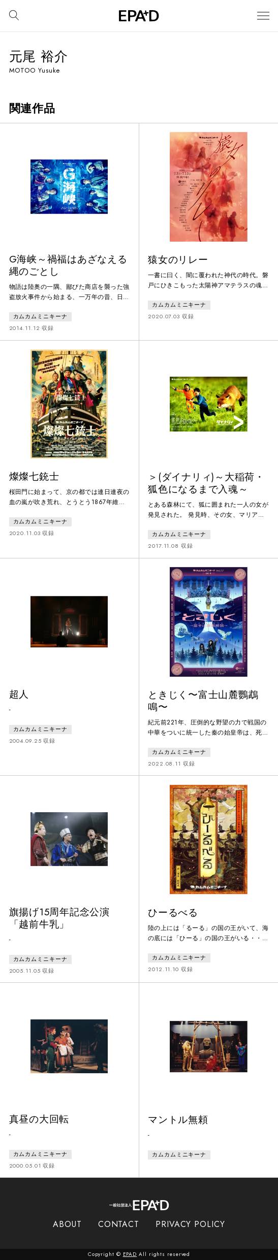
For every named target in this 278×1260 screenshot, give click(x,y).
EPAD (130, 1254)
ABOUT (67, 1224)
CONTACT (118, 1224)
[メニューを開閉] (263, 16)
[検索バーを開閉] (14, 15)
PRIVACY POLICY (190, 1224)
